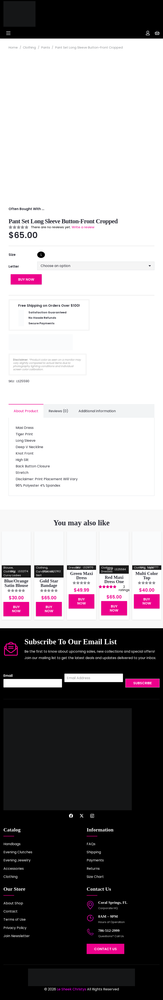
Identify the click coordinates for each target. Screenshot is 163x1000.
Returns (93, 868)
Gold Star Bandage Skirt (49, 585)
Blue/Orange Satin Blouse (16, 583)
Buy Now (26, 279)
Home (13, 47)
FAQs (91, 843)
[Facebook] (71, 816)
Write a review (83, 227)
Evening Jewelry (17, 860)
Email (8, 676)
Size (12, 254)
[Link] (148, 33)
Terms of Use (14, 919)
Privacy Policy (15, 927)
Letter (14, 266)
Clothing (29, 47)
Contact (10, 911)
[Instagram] (92, 816)
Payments (95, 860)
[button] (40, 33)
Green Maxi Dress (81, 575)
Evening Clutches (17, 852)
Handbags (12, 843)
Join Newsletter (16, 935)
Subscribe (142, 683)
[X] (82, 816)
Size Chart (95, 876)
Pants (45, 47)
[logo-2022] (33, 14)
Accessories (13, 868)
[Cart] (157, 33)
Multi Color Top (146, 575)
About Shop (13, 903)
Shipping (94, 852)
